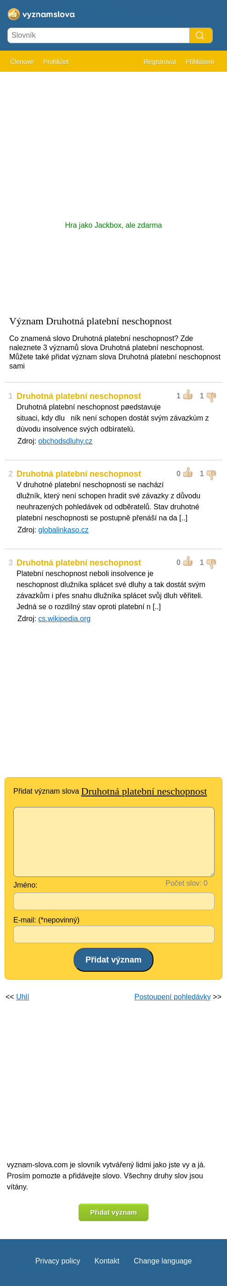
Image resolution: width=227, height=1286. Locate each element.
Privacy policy (57, 1261)
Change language (163, 1261)
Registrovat (159, 61)
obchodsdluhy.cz (65, 441)
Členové (22, 61)
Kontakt (107, 1261)
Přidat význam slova (110, 791)
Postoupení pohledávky (173, 997)
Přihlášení (200, 61)
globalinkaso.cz (63, 530)
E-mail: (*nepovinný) (46, 920)
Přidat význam (113, 1212)
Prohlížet (55, 61)
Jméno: (25, 885)
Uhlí (22, 997)
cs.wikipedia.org (64, 619)
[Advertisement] (113, 141)
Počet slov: (183, 883)
